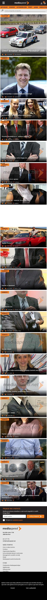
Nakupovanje (6, 569)
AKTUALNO (4, 7)
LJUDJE (36, 7)
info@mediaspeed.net (9, 541)
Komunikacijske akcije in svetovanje (13, 553)
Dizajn (4, 557)
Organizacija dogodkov (9, 551)
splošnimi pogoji (18, 520)
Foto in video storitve (9, 547)
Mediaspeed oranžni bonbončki (11, 559)
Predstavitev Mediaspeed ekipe (11, 565)
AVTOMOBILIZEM (22, 7)
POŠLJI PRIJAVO (35, 516)
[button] (45, 3)
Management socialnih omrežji (11, 555)
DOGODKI (12, 7)
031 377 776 (6, 539)
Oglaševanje (6, 567)
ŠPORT (30, 7)
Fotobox (5, 549)
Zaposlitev (6, 571)
